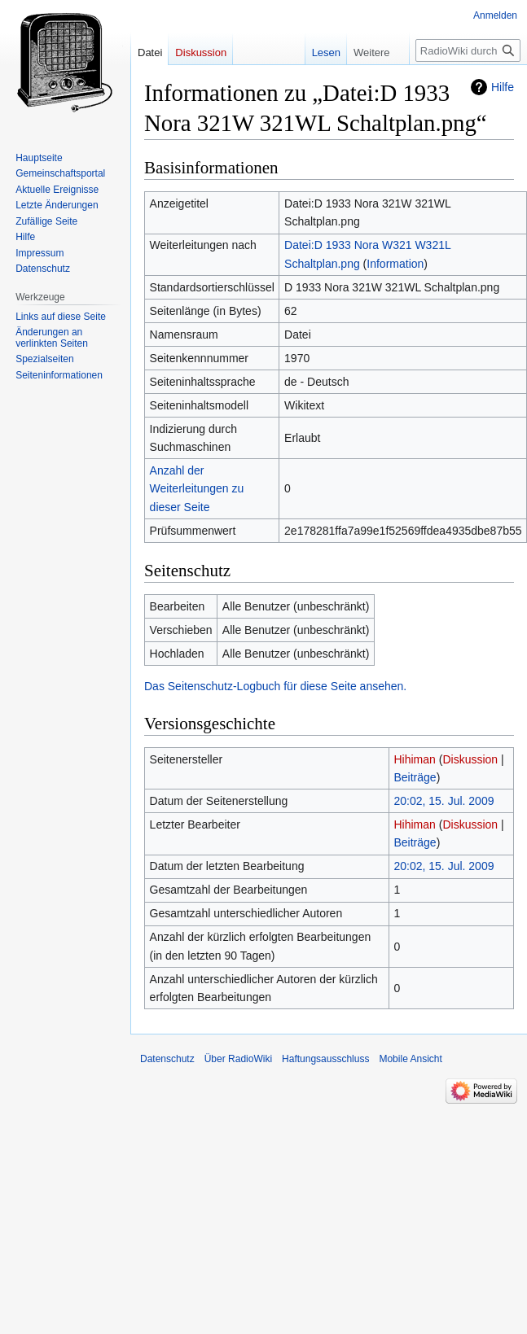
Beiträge (414, 777)
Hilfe (502, 87)
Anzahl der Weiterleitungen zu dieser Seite (197, 489)
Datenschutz (167, 1059)
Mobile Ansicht (410, 1059)
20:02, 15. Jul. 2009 (443, 800)
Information (395, 263)
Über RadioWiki (238, 1059)
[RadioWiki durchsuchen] (467, 50)
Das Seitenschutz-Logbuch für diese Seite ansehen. (275, 686)
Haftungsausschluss (325, 1059)
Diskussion (470, 759)
